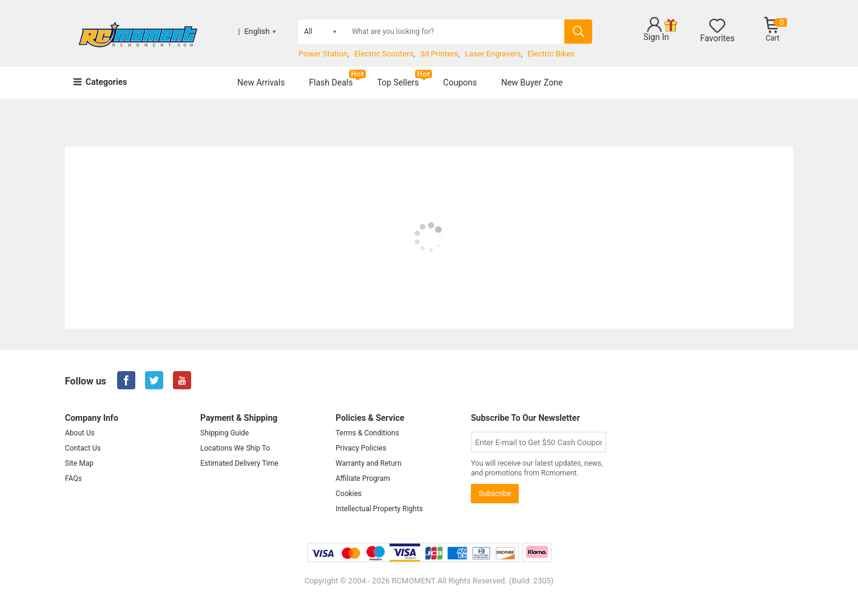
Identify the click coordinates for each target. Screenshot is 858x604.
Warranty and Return (369, 463)
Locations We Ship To (235, 448)
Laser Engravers (493, 53)
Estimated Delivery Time (239, 463)
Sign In (656, 37)
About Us (80, 433)
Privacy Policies (361, 448)
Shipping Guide (224, 433)
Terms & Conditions (367, 433)
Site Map (79, 463)
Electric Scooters (384, 53)
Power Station (323, 53)
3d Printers (439, 53)
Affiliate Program (363, 478)
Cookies (349, 493)
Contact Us (83, 448)
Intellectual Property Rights (379, 509)
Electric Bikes (550, 53)
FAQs (73, 478)
